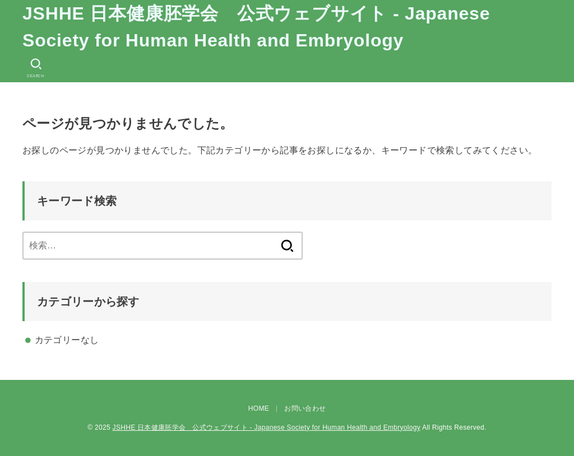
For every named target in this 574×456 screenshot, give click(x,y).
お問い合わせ (305, 408)
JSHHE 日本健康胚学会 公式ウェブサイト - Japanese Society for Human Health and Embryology (256, 26)
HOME (258, 408)
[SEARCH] (35, 68)
